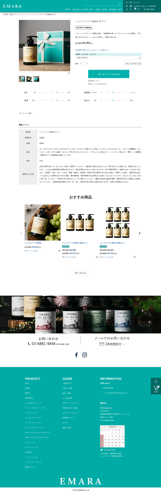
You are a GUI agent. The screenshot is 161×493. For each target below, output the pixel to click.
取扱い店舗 (67, 428)
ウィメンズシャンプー (33, 418)
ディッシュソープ (31, 447)
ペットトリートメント (33, 462)
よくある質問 (67, 398)
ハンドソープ (30, 14)
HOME (97, 9)
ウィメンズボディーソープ (35, 408)
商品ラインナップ (16, 14)
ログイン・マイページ (71, 403)
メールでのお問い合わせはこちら (115, 393)
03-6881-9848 (149, 9)
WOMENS (111, 9)
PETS (119, 9)
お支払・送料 (67, 388)
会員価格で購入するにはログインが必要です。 (92, 50)
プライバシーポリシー (71, 413)
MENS (104, 9)
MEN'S (27, 393)
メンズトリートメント (33, 423)
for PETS (28, 452)
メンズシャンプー (31, 413)
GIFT (90, 9)
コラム (65, 423)
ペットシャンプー (31, 457)
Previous (21, 46)
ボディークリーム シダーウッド (36, 437)
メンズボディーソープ (33, 403)
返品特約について (94, 81)
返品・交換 (67, 393)
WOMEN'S (29, 398)
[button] (21, 233)
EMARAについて (69, 418)
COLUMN (74, 9)
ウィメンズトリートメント (35, 428)
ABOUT (67, 9)
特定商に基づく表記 (70, 408)
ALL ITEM (83, 9)
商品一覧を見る (80, 273)
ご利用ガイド (67, 383)
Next (68, 46)
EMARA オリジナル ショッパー (86, 54)
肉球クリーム (30, 467)
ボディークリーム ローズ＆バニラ (37, 432)
